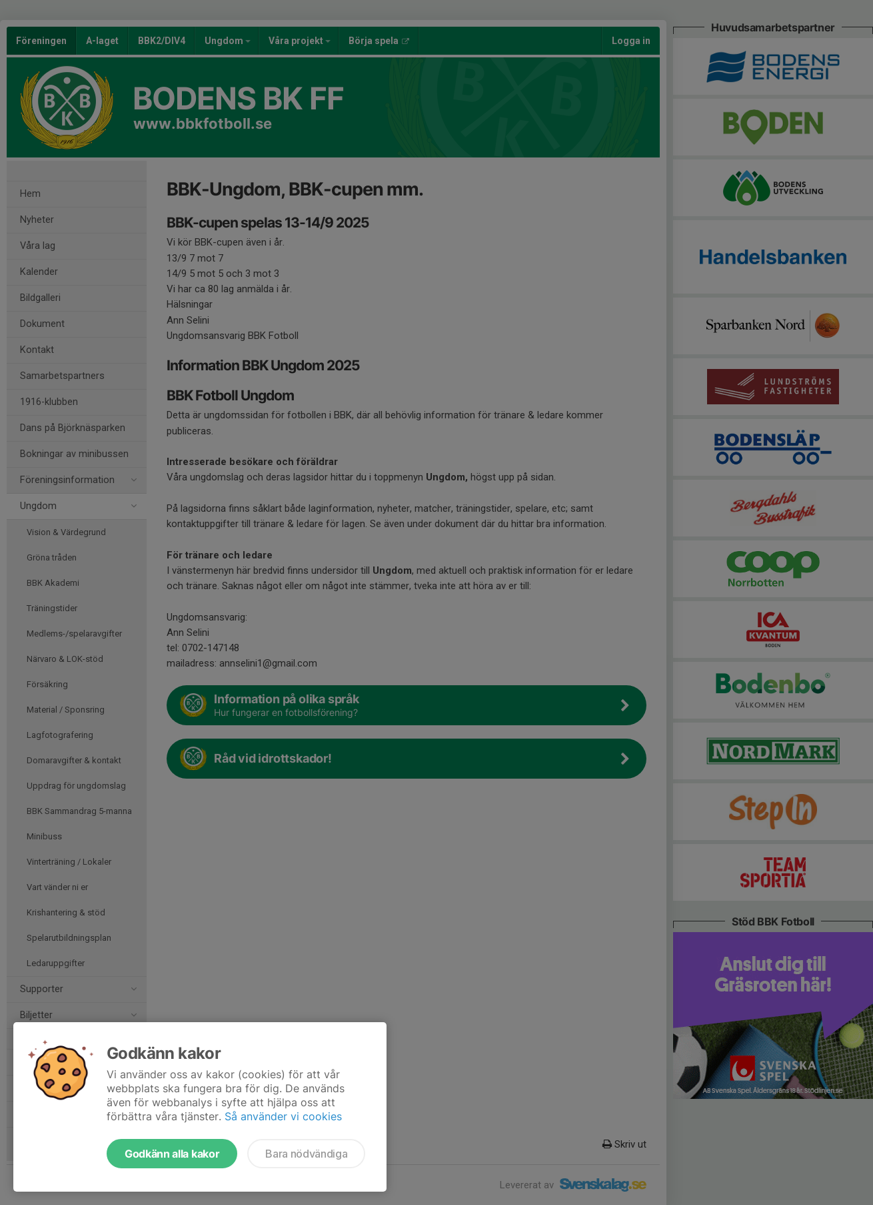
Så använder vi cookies (283, 1116)
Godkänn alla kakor (172, 1153)
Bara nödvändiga (306, 1153)
